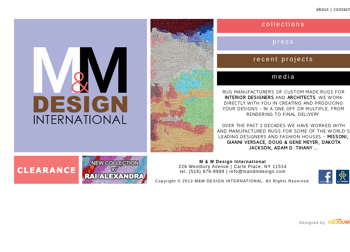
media (283, 76)
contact (342, 9)
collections (283, 24)
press (283, 41)
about (322, 9)
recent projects (283, 59)
